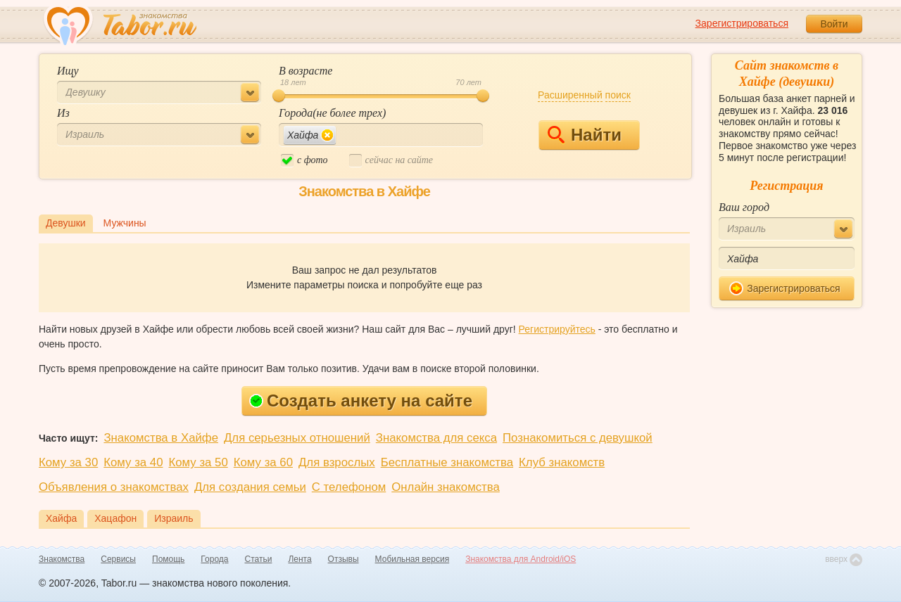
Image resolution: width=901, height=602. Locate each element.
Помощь (168, 559)
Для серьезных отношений (297, 437)
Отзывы (343, 559)
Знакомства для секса (436, 437)
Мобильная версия (412, 559)
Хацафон (115, 518)
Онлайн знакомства (445, 487)
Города (214, 559)
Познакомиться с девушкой (578, 437)
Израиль (173, 518)
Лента (299, 559)
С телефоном (349, 487)
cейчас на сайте (391, 161)
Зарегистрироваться (741, 23)
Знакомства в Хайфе (160, 437)
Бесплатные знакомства (447, 462)
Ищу (68, 71)
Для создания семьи (250, 487)
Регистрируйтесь (557, 329)
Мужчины (124, 223)
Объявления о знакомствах (114, 487)
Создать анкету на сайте (360, 400)
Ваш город (744, 207)
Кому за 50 (198, 462)
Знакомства (61, 559)
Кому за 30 (68, 462)
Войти (834, 24)
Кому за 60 (263, 462)
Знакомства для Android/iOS (520, 559)
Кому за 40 (133, 462)
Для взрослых (336, 462)
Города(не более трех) (332, 113)
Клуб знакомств (562, 462)
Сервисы (118, 559)
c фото (304, 161)
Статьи (258, 559)
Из (63, 113)
